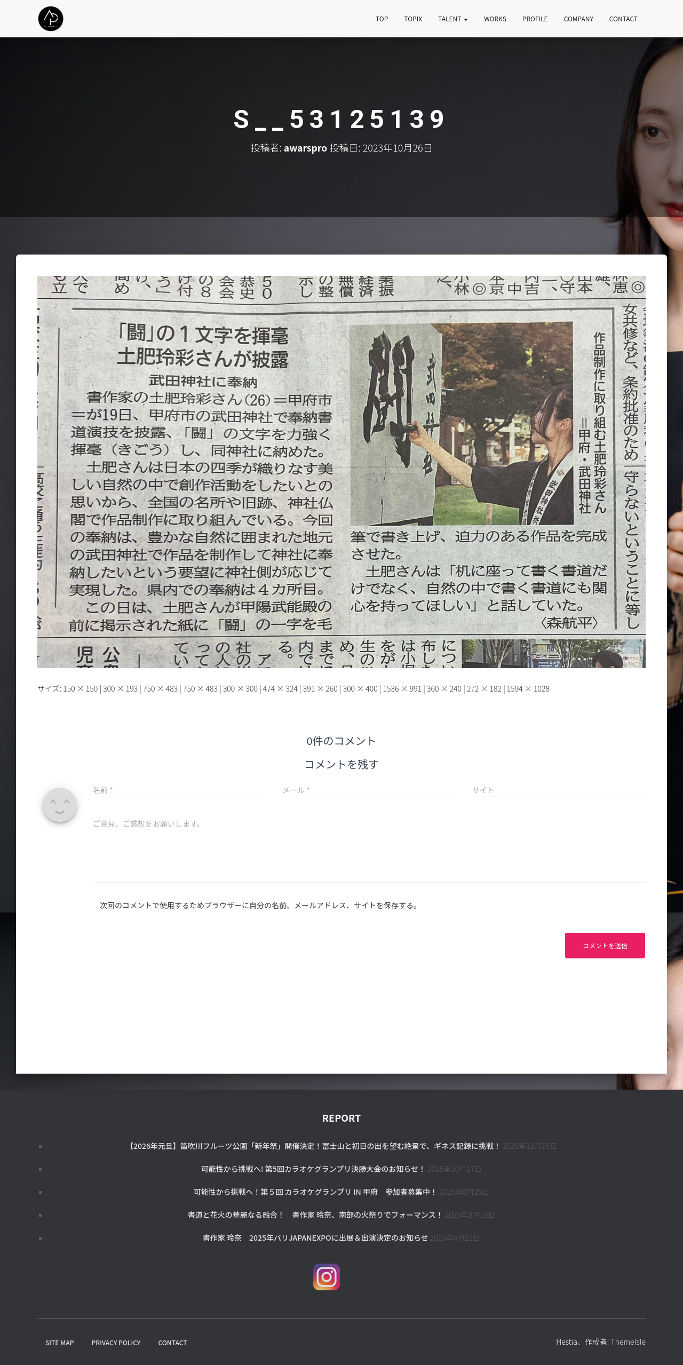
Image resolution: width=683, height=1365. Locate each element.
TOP (382, 18)
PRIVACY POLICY (116, 1342)
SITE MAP (59, 1342)
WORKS (495, 18)
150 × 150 (80, 688)
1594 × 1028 (528, 688)
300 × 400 (360, 688)
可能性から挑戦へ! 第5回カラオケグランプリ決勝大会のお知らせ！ (313, 1168)
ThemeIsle (628, 1341)
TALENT (453, 18)
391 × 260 (320, 688)
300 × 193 (120, 688)
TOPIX (413, 18)
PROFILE (535, 18)
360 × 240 (444, 688)
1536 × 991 (402, 688)
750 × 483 (160, 688)
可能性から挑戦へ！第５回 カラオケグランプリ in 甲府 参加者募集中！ (315, 1191)
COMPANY (578, 18)
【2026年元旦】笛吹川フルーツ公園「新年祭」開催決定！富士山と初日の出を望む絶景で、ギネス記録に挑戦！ (313, 1145)
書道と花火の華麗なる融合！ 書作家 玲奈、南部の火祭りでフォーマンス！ (315, 1214)
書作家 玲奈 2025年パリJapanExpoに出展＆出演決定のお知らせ (315, 1237)
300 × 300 (240, 688)
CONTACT (623, 18)
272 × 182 (484, 688)
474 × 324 (280, 688)
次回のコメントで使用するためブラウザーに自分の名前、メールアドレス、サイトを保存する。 (260, 905)
